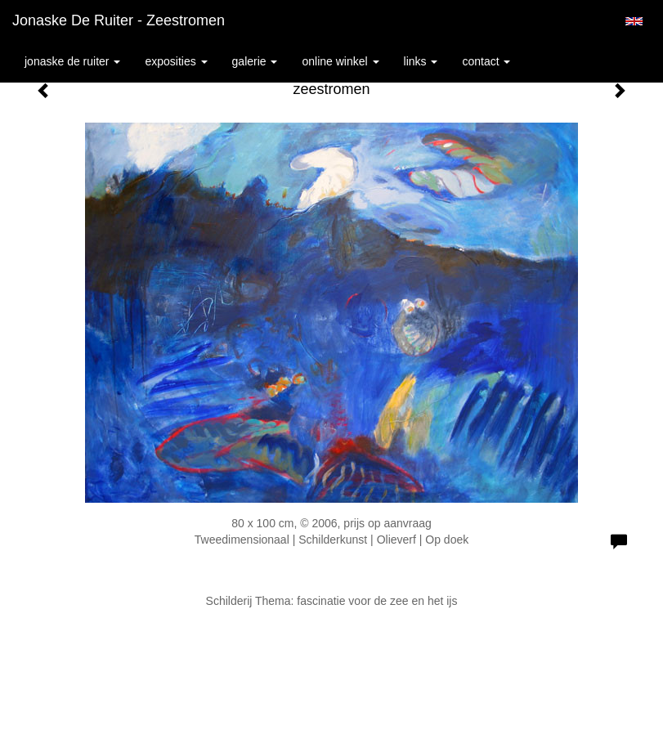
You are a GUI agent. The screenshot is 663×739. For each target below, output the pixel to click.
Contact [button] (486, 61)
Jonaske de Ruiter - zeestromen (118, 20)
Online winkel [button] (340, 61)
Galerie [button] (255, 61)
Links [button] (421, 61)
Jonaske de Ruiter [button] (72, 61)
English (634, 21)
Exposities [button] (176, 61)
